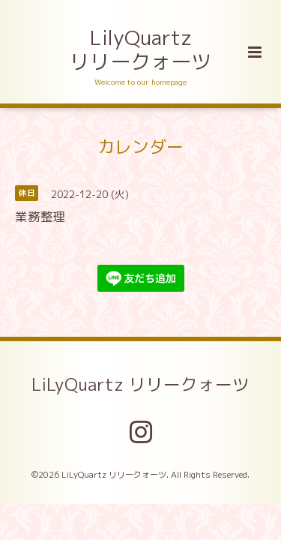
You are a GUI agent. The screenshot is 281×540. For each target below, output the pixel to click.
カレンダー (140, 146)
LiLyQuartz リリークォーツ (140, 384)
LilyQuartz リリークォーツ (140, 49)
